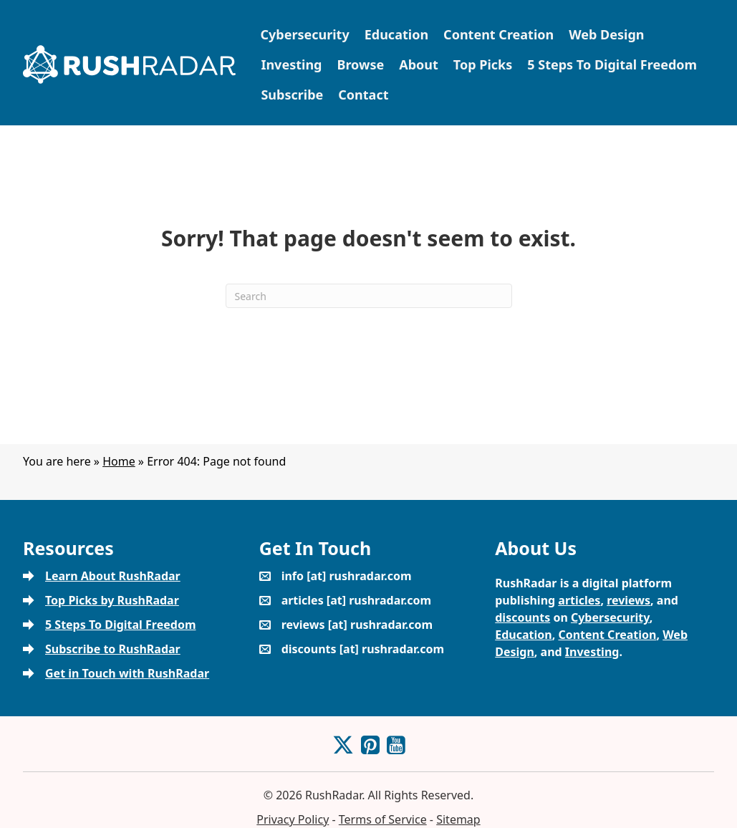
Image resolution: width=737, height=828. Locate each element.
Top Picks (482, 64)
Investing (291, 64)
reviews (628, 600)
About (418, 64)
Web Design (606, 34)
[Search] (369, 296)
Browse (360, 64)
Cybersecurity (304, 34)
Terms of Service (383, 819)
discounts (522, 617)
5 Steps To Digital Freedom (612, 64)
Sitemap (458, 819)
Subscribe (292, 94)
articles (579, 600)
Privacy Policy (292, 819)
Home (118, 461)
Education (396, 34)
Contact (363, 94)
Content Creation (498, 34)
